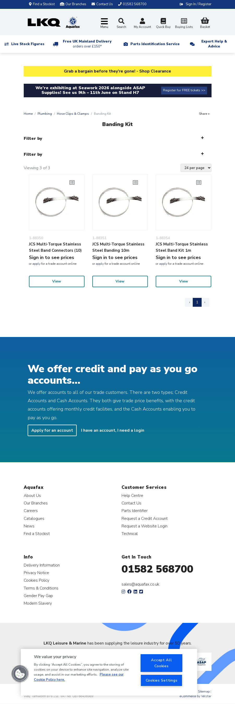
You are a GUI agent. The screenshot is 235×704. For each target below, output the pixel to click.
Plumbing (45, 114)
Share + (204, 114)
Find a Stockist (42, 4)
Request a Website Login (144, 526)
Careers (31, 510)
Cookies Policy (36, 580)
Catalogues (34, 518)
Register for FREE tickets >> (184, 90)
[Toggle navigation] (104, 23)
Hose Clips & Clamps (73, 114)
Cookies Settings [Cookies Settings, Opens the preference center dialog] (162, 680)
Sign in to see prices (51, 257)
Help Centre (132, 495)
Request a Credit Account (145, 518)
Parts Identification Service (155, 44)
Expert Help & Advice (214, 44)
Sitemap (204, 691)
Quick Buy (163, 24)
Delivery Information (42, 565)
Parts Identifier (135, 510)
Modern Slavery (38, 603)
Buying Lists (184, 24)
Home (28, 114)
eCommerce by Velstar (195, 696)
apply (36, 264)
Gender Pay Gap (38, 595)
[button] (20, 673)
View (56, 281)
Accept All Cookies (161, 663)
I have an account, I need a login (112, 430)
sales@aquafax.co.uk (140, 584)
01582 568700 (157, 569)
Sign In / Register (199, 4)
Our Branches (73, 4)
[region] (109, 672)
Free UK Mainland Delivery (87, 44)
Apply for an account (52, 430)
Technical (130, 533)
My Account (142, 24)
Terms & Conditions (41, 588)
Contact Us (131, 503)
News (29, 526)
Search (121, 23)
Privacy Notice (36, 572)
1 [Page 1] (197, 302)
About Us (32, 495)
